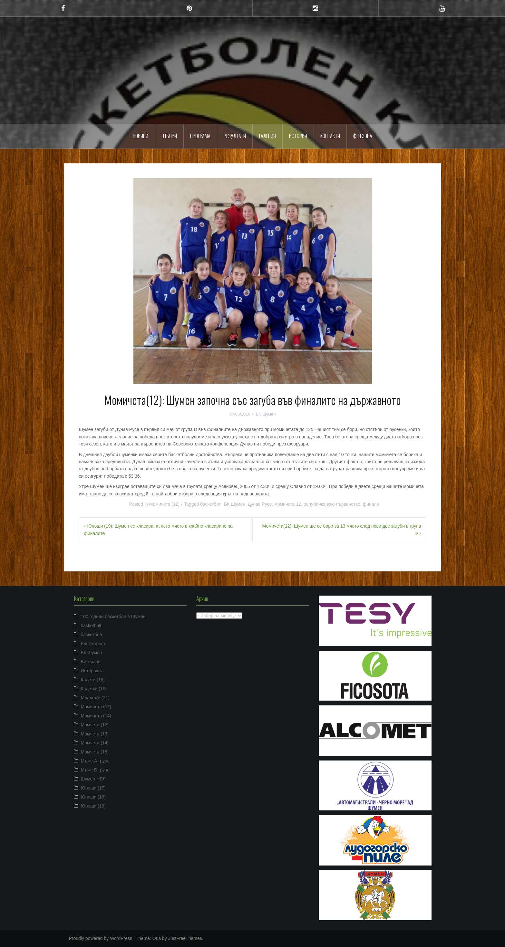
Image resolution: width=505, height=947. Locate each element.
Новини (140, 136)
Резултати (235, 136)
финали (371, 504)
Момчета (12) (95, 724)
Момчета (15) (95, 751)
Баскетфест (93, 643)
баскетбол (210, 504)
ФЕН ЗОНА (362, 136)
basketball (91, 625)
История (298, 136)
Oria (156, 938)
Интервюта (92, 670)
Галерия (267, 136)
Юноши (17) (93, 787)
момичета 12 (287, 504)
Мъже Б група (95, 769)
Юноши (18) (93, 796)
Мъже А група (95, 760)
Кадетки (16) (94, 688)
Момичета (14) (96, 715)
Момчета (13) (95, 733)
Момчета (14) (95, 742)
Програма (200, 136)
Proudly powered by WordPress (100, 938)
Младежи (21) (95, 697)
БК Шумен (266, 414)
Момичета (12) (164, 504)
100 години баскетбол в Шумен (113, 616)
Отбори (169, 136)
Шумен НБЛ (93, 778)
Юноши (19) (93, 805)
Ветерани (91, 661)
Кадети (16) (93, 679)
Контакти (330, 136)
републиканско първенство (332, 504)
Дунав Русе (260, 504)
